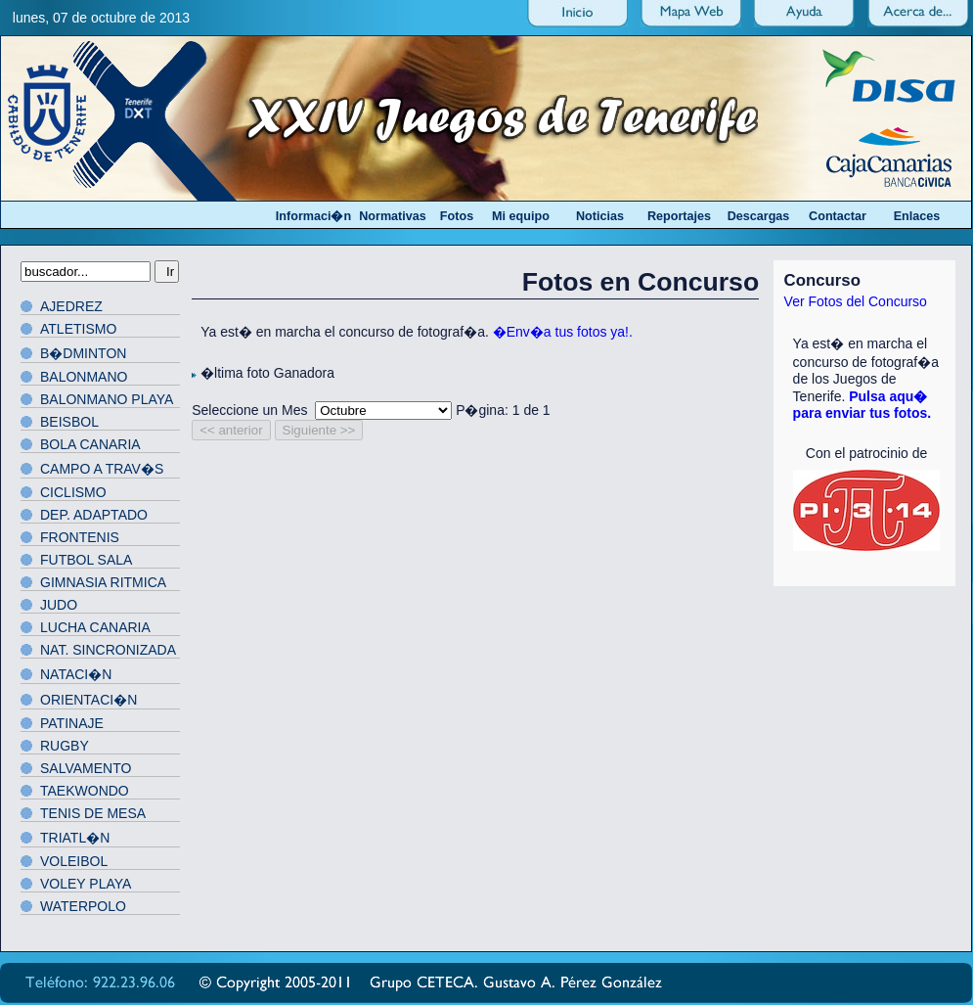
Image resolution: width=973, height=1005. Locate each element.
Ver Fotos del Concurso (855, 301)
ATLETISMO (78, 329)
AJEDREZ (71, 306)
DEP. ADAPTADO (94, 515)
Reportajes (679, 216)
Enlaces (917, 216)
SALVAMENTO (85, 768)
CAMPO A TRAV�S (101, 469)
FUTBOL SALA (86, 560)
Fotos (456, 216)
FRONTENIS (79, 537)
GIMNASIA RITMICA (103, 582)
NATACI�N (75, 674)
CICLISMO (73, 492)
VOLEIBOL (74, 861)
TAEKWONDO (84, 791)
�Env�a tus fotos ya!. (563, 332)
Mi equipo (521, 216)
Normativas (392, 216)
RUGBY (64, 746)
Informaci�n (313, 216)
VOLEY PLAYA (85, 883)
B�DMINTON (83, 353)
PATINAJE (72, 723)
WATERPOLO (83, 906)
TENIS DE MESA (93, 813)
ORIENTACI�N (88, 700)
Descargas (759, 216)
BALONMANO (83, 377)
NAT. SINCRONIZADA (108, 650)
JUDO (58, 605)
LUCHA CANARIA (95, 627)
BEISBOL (69, 422)
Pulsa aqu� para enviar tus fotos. (862, 404)
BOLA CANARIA (90, 444)
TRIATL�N (75, 837)
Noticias (600, 216)
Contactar (837, 216)
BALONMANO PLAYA (106, 399)
